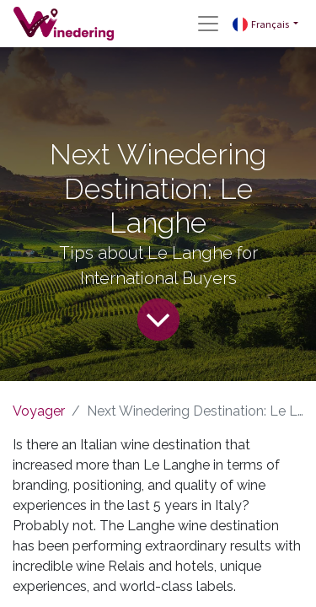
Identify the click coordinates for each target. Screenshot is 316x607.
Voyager (39, 411)
